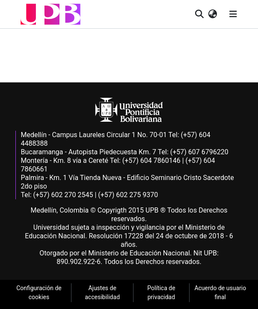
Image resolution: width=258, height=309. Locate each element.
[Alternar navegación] (233, 14)
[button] (50, 14)
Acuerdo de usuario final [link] (220, 292)
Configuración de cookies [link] (39, 292)
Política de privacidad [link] (161, 292)
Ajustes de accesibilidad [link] (102, 292)
